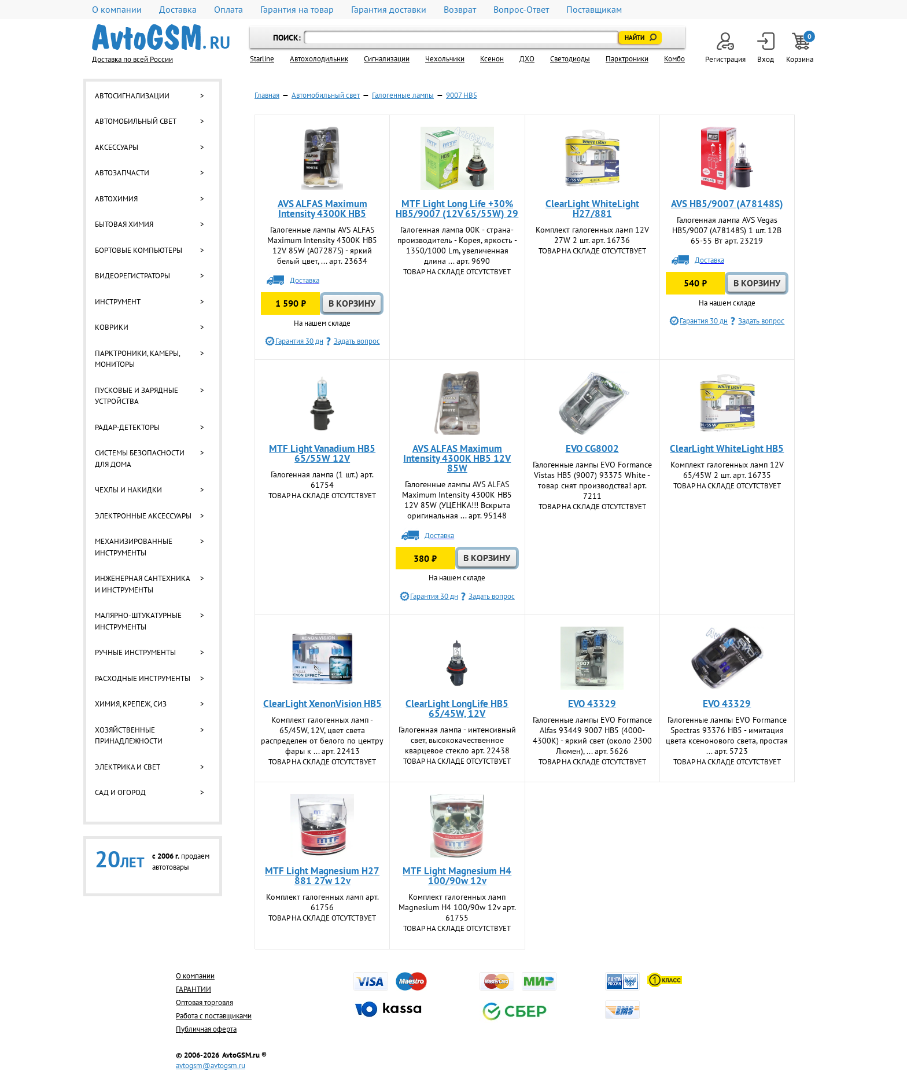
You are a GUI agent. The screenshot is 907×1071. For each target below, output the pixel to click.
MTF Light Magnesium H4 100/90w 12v (457, 875)
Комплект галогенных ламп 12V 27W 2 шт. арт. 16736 (592, 234)
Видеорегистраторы (132, 276)
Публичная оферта (206, 1029)
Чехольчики (444, 59)
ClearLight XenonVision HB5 (322, 703)
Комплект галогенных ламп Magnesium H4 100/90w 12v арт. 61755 (457, 907)
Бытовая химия (124, 224)
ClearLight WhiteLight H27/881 (592, 208)
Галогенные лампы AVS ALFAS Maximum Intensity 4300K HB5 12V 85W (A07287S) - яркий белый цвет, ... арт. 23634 (322, 245)
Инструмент (118, 302)
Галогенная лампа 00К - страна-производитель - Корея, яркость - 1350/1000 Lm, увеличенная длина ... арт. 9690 (457, 245)
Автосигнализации (132, 96)
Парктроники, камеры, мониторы (137, 359)
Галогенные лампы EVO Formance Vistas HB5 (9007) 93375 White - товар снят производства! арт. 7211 (592, 480)
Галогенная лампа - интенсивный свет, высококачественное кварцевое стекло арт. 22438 (457, 740)
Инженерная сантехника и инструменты (142, 584)
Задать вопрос (357, 341)
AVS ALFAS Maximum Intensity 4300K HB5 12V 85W (457, 458)
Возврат (460, 9)
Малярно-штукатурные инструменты (138, 621)
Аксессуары (116, 147)
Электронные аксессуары (143, 516)
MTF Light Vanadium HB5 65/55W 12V (322, 453)
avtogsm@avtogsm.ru (210, 1065)
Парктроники (627, 59)
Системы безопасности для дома (140, 458)
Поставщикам (594, 9)
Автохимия (116, 199)
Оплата (228, 9)
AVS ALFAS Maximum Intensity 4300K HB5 (322, 208)
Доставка (178, 9)
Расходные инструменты (142, 678)
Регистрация (725, 48)
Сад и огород (120, 792)
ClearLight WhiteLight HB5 (727, 448)
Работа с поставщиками (214, 1016)
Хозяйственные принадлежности (129, 735)
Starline (262, 59)
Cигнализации (387, 59)
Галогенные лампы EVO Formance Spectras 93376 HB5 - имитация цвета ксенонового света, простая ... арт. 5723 (727, 735)
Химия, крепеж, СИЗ (131, 704)
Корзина (800, 48)
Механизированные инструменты (133, 547)
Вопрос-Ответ (521, 9)
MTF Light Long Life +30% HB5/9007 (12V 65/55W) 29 (457, 208)
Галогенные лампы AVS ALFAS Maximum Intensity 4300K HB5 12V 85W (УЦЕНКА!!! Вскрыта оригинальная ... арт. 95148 (457, 500)
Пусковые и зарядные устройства (136, 396)
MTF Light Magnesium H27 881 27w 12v (322, 875)
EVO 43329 (592, 703)
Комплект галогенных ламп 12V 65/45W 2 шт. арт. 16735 (727, 469)
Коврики (111, 327)
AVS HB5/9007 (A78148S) (727, 203)
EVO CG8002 (592, 448)
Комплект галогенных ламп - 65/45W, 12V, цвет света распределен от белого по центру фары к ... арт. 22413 (322, 735)
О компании (117, 9)
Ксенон (492, 59)
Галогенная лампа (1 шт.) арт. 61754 (322, 479)
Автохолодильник (319, 59)
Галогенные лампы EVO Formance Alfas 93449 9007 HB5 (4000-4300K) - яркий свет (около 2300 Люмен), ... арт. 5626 (592, 735)
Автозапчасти (122, 173)
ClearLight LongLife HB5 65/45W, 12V (456, 708)
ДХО (526, 59)
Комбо (674, 59)
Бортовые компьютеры (138, 250)
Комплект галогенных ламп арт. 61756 (322, 902)
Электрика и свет (127, 767)
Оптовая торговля (204, 1002)
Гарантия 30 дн (299, 341)
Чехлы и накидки (128, 490)
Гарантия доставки (388, 9)
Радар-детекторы (127, 427)
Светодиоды (570, 59)
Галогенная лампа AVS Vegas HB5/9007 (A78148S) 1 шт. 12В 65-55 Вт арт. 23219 (726, 230)
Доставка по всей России (132, 59)
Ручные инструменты (135, 652)
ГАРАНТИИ (193, 989)
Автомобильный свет (135, 121)
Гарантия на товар (297, 9)
